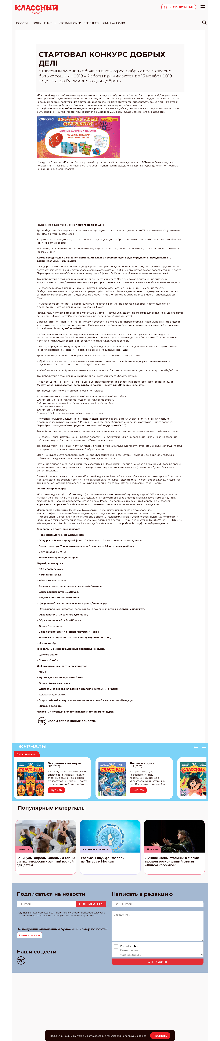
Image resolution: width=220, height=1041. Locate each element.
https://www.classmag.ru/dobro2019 (59, 108)
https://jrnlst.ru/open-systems (150, 523)
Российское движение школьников (61, 534)
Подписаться (91, 904)
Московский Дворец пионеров (58, 557)
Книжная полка (113, 23)
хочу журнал (181, 7)
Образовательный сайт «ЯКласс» (60, 620)
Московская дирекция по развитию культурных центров (74, 637)
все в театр (91, 23)
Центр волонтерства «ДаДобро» (59, 592)
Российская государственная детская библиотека (70, 586)
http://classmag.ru (74, 494)
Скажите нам (29, 935)
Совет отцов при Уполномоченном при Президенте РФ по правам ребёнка (86, 546)
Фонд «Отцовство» (50, 626)
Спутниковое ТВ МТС (52, 552)
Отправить (157, 961)
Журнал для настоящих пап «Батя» (61, 677)
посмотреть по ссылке (90, 224)
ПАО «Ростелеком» (51, 569)
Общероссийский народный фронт (61, 540)
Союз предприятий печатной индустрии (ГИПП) (95, 425)
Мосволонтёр (47, 643)
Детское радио (48, 654)
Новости (23, 849)
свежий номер (70, 23)
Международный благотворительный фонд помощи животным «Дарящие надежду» (90, 385)
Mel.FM (43, 671)
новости (21, 23)
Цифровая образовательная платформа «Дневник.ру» (73, 603)
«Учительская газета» (52, 580)
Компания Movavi (50, 574)
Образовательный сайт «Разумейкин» (63, 614)
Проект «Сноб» (48, 660)
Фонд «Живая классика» (54, 683)
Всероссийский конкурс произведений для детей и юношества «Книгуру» (86, 700)
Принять (160, 1035)
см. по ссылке (92, 504)
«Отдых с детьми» (50, 706)
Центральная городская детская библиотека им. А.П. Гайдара (78, 688)
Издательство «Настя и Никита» (59, 597)
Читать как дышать (95, 849)
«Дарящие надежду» (131, 609)
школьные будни (43, 23)
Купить (56, 790)
